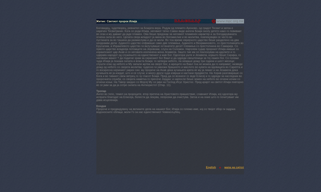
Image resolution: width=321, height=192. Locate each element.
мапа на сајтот (234, 167)
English (211, 167)
